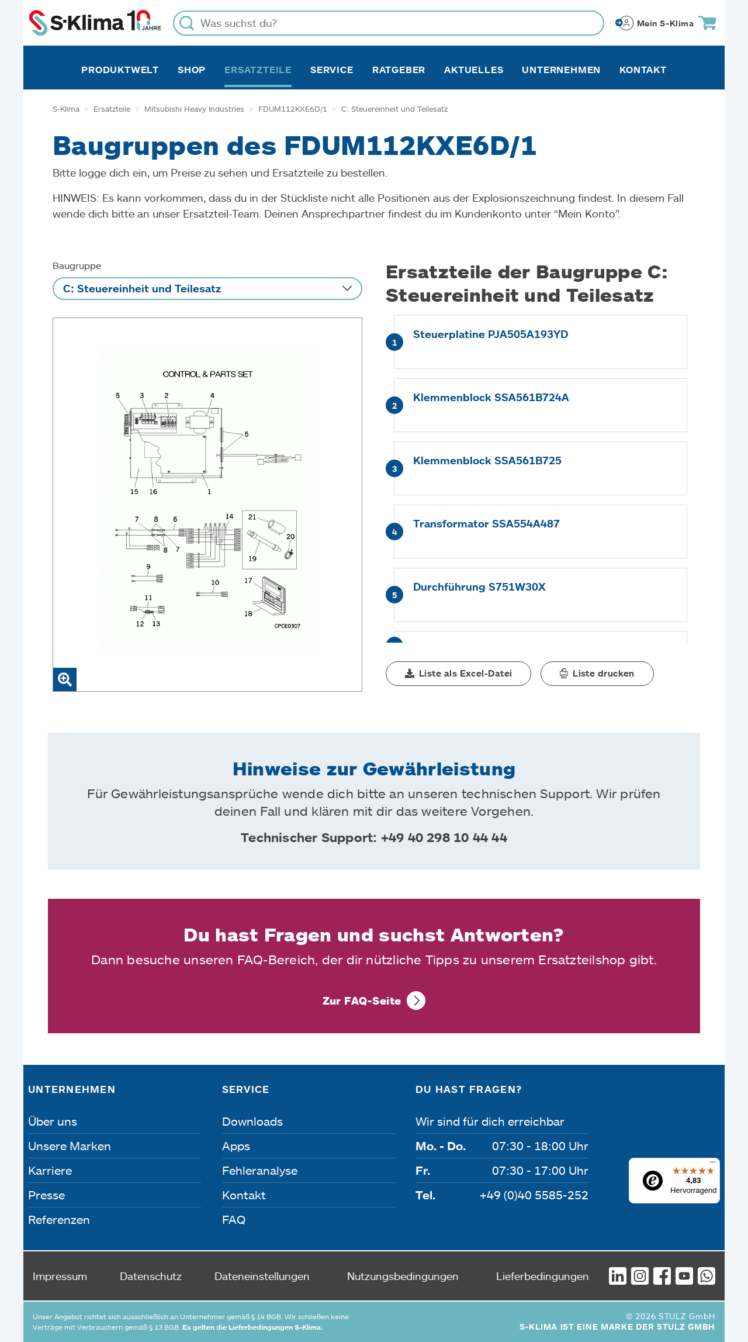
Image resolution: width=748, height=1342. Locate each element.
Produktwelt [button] (120, 69)
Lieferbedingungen (542, 1275)
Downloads (252, 1121)
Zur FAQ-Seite (362, 1000)
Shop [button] (192, 69)
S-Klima (66, 108)
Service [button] (332, 69)
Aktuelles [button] (473, 69)
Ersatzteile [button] (258, 69)
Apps (236, 1146)
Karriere (50, 1170)
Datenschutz (151, 1275)
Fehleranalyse (259, 1170)
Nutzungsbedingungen (403, 1275)
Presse (46, 1195)
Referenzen (59, 1219)
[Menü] (713, 1165)
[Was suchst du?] (388, 23)
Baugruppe (77, 265)
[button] (458, 673)
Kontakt (643, 69)
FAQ (233, 1219)
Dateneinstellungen (262, 1275)
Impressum (60, 1275)
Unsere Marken (69, 1146)
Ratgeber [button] (398, 69)
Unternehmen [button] (561, 69)
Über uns (52, 1121)
